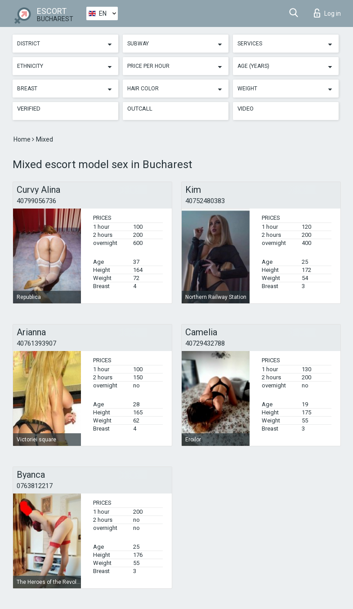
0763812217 (35, 486)
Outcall (139, 108)
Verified (28, 108)
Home (22, 139)
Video (245, 108)
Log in (327, 13)
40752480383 (205, 201)
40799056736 (36, 201)
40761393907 (36, 343)
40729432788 (205, 343)
